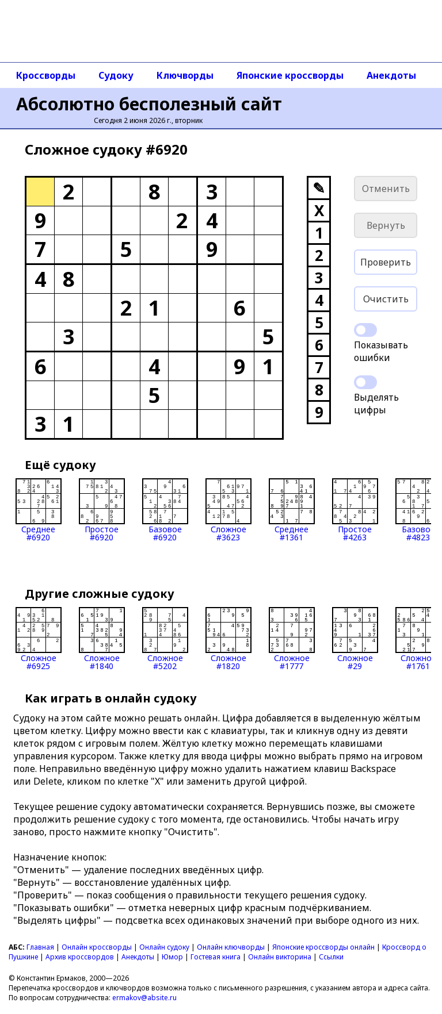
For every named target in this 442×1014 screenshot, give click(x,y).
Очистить (386, 299)
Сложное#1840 (102, 638)
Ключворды (185, 75)
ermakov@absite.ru (144, 998)
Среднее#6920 (39, 509)
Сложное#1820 (228, 638)
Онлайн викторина (279, 957)
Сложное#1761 (418, 638)
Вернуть (386, 225)
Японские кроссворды (290, 75)
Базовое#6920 (165, 509)
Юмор (172, 957)
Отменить (386, 188)
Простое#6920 (102, 509)
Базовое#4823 (418, 509)
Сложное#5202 (165, 638)
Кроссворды (45, 75)
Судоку (116, 75)
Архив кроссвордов (79, 957)
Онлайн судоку (164, 947)
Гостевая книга (215, 957)
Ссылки (331, 957)
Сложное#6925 (39, 638)
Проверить (385, 262)
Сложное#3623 (228, 509)
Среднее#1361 (292, 509)
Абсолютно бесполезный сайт (149, 104)
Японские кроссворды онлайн (323, 947)
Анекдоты (391, 75)
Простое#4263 (355, 509)
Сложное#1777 (292, 638)
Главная (40, 947)
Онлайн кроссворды (97, 947)
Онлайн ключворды (231, 947)
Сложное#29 (355, 638)
